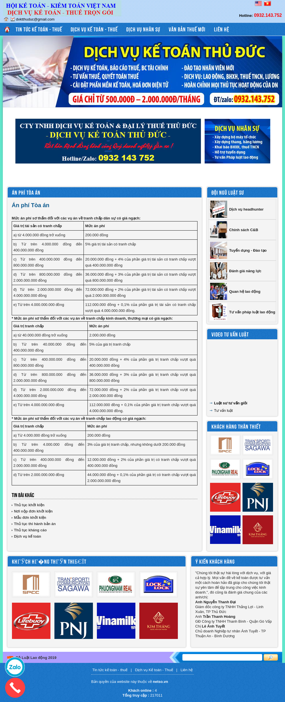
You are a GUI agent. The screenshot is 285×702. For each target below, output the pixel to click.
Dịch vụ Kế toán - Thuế (94, 29)
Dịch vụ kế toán (27, 536)
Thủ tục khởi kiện (29, 505)
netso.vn (160, 681)
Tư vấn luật (223, 410)
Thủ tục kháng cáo (30, 530)
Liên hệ (221, 29)
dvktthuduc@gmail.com (35, 19)
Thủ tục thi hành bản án (35, 524)
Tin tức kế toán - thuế (39, 29)
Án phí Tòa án (26, 192)
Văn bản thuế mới (187, 29)
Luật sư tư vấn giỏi (230, 403)
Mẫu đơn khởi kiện (30, 517)
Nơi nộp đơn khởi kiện (33, 511)
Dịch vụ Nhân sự (143, 29)
